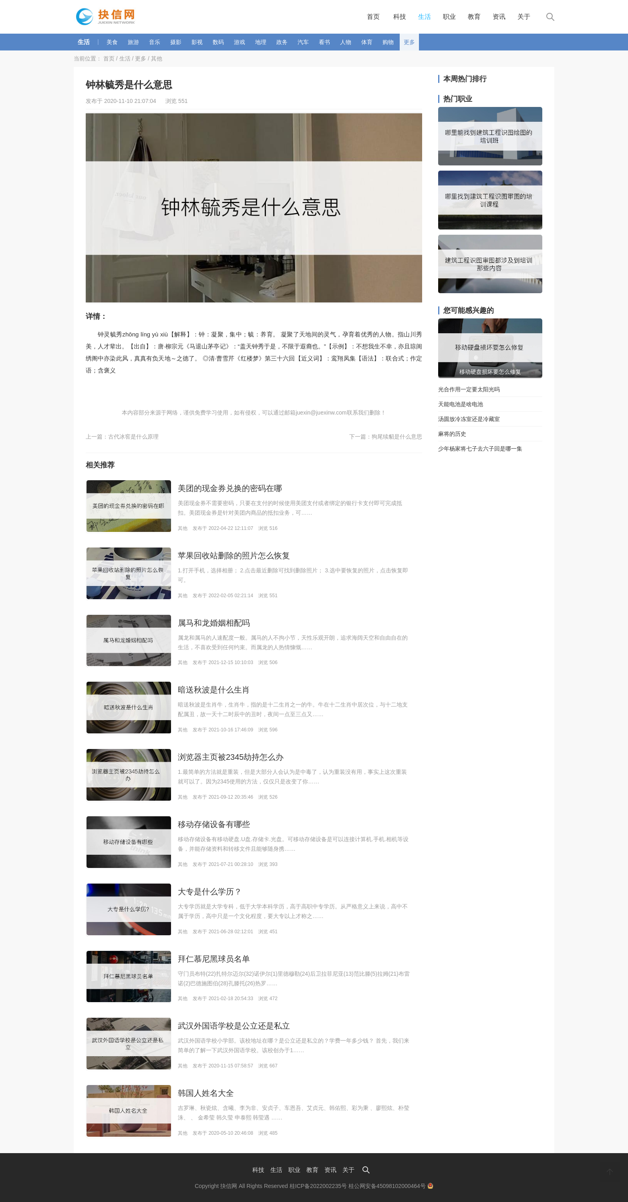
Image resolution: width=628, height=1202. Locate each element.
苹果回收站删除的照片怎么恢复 (234, 555)
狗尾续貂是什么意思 (397, 436)
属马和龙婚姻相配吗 (214, 622)
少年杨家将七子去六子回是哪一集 (480, 448)
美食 (112, 42)
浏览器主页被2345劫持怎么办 (231, 757)
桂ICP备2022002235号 (318, 1186)
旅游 (133, 42)
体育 (366, 42)
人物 (345, 42)
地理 (260, 42)
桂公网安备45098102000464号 (390, 1186)
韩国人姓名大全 (206, 1093)
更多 (409, 42)
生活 (424, 16)
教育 (474, 16)
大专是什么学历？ (210, 891)
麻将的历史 (452, 434)
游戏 (239, 42)
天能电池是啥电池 (460, 404)
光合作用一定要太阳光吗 (469, 389)
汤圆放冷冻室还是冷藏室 (469, 419)
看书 (324, 42)
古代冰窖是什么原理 (133, 436)
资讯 (499, 16)
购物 (388, 42)
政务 (282, 42)
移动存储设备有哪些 (214, 824)
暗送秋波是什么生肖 (214, 689)
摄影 (175, 42)
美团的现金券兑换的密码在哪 (230, 488)
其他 (156, 58)
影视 (197, 42)
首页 (373, 16)
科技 (399, 16)
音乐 (154, 42)
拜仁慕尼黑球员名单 (214, 958)
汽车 (303, 42)
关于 (523, 16)
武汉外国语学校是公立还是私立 (234, 1025)
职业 (449, 16)
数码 (218, 42)
